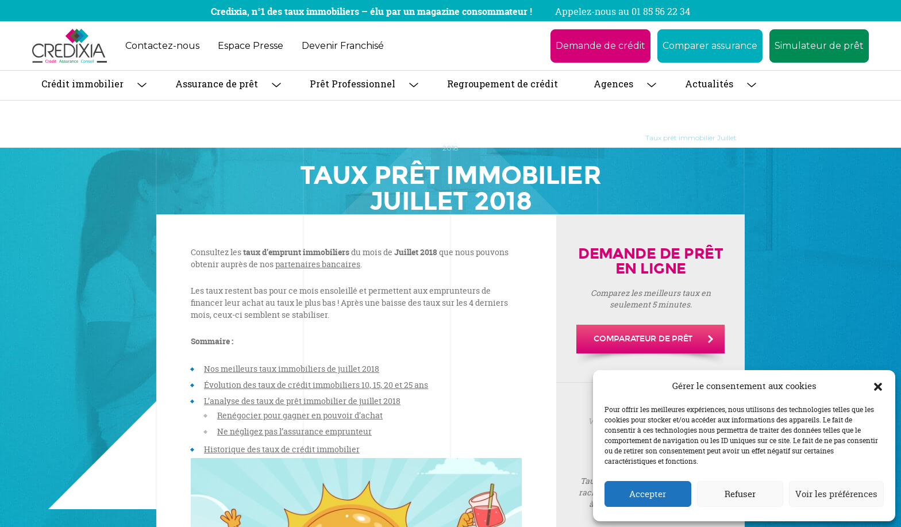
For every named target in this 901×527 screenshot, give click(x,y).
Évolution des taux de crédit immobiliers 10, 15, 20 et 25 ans (316, 384)
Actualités (709, 84)
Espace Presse (250, 45)
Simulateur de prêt (819, 45)
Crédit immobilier (82, 84)
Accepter (647, 494)
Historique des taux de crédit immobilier (282, 449)
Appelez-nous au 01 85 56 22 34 (622, 11)
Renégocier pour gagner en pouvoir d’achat (300, 415)
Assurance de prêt (216, 84)
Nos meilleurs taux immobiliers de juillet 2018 (291, 368)
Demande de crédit (600, 45)
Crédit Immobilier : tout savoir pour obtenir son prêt (294, 137)
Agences (613, 84)
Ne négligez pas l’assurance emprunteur (294, 431)
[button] (878, 386)
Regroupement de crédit (502, 84)
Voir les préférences (836, 494)
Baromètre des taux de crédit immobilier (466, 137)
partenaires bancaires (317, 264)
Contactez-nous (162, 45)
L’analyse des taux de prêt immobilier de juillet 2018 (302, 400)
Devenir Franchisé (343, 45)
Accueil (176, 137)
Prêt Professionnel (352, 84)
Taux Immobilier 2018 (589, 137)
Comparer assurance (710, 45)
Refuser (740, 494)
